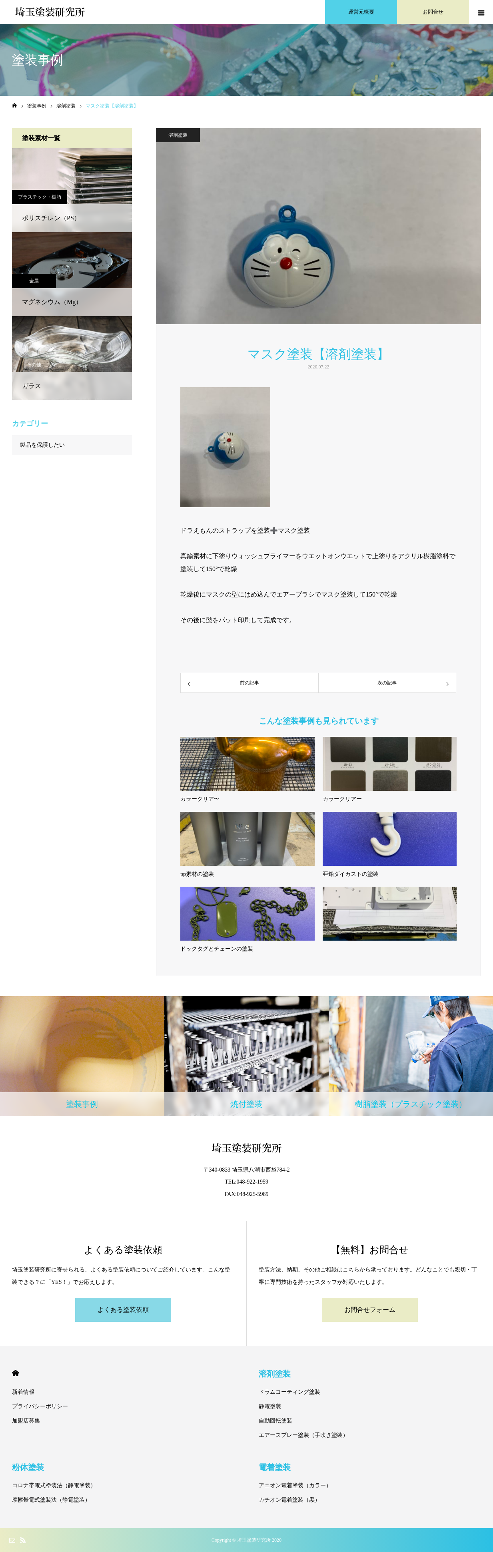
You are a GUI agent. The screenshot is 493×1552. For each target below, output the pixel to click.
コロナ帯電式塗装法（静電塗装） (54, 1485)
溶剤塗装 (178, 135)
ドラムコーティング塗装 (289, 1392)
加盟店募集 (26, 1421)
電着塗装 (275, 1467)
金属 (34, 281)
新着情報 (23, 1392)
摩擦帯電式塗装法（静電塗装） (51, 1500)
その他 (34, 365)
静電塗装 (270, 1406)
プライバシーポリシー (40, 1406)
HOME (15, 1373)
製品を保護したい (42, 445)
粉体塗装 (28, 1467)
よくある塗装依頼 (123, 1309)
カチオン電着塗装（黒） (289, 1500)
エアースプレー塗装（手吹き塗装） (303, 1435)
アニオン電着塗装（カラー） (295, 1485)
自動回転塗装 (275, 1421)
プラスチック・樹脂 (39, 197)
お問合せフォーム (369, 1309)
